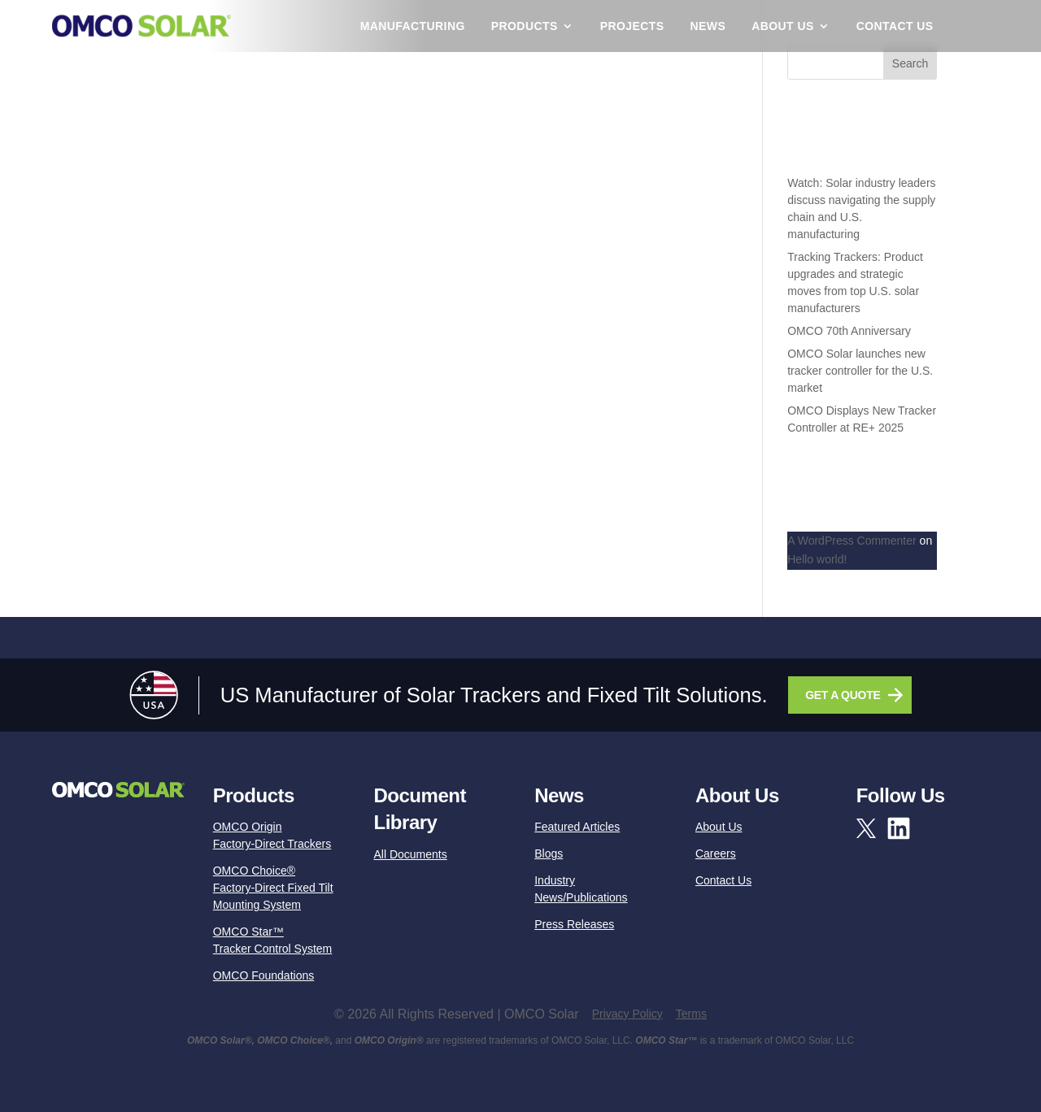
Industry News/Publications (580, 889)
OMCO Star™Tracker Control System (273, 940)
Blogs (548, 853)
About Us (782, 26)
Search (910, 63)
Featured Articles (577, 826)
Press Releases (574, 924)
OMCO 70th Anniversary (849, 330)
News (708, 26)
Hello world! (817, 559)
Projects (632, 26)
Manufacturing (412, 26)
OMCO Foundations (264, 975)
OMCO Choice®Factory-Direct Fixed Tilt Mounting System (273, 887)
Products (524, 26)
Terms (691, 1013)
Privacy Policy (627, 1013)
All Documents (409, 854)
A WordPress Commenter (851, 540)
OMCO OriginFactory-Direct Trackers (272, 835)
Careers (715, 853)
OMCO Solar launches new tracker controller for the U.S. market (860, 370)
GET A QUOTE (842, 695)
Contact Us (895, 26)
